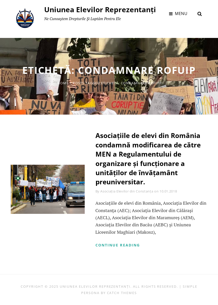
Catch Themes (122, 292)
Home (63, 83)
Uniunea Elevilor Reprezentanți (100, 9)
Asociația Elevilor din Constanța (126, 191)
